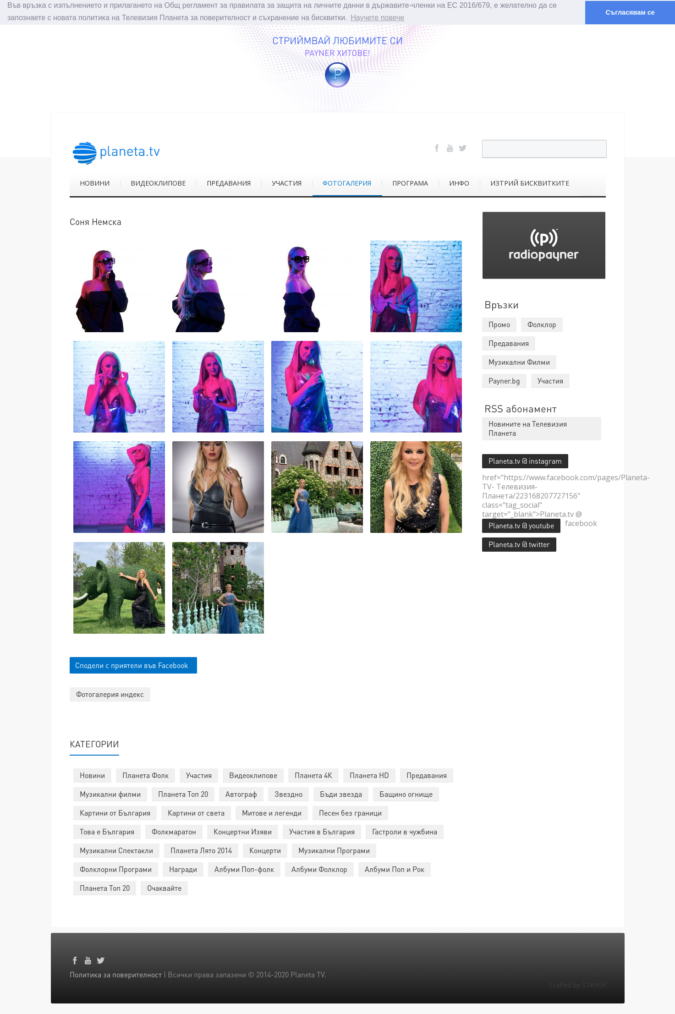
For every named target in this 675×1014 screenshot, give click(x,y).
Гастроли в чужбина (404, 831)
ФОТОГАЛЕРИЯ (347, 183)
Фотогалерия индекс (110, 694)
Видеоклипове (253, 775)
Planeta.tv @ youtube (521, 525)
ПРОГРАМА (410, 183)
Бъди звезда (341, 794)
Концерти (265, 850)
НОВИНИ (95, 183)
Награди (183, 869)
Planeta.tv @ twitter (519, 544)
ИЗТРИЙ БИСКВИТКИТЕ (529, 183)
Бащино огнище (406, 794)
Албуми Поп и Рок (394, 869)
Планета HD (369, 775)
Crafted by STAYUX (577, 985)
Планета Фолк (145, 775)
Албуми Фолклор (319, 869)
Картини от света (196, 812)
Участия (199, 775)
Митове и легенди (272, 812)
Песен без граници (350, 812)
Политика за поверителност (116, 974)
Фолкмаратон (174, 831)
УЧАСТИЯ (287, 183)
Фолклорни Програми (116, 869)
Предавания (426, 775)
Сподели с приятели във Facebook (131, 665)
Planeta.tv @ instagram (525, 461)
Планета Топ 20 (183, 794)
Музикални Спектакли (116, 850)
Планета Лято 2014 (201, 850)
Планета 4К (313, 775)
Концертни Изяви (243, 831)
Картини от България (115, 812)
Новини (92, 775)
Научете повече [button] (377, 18)
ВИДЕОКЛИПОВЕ (158, 183)
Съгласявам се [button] (629, 12)
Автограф (241, 794)
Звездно (288, 794)
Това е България (107, 831)
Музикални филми (110, 794)
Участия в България (322, 831)
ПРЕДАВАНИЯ (229, 183)
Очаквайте (164, 888)
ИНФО (459, 183)
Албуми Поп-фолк (244, 869)
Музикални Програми (334, 850)
